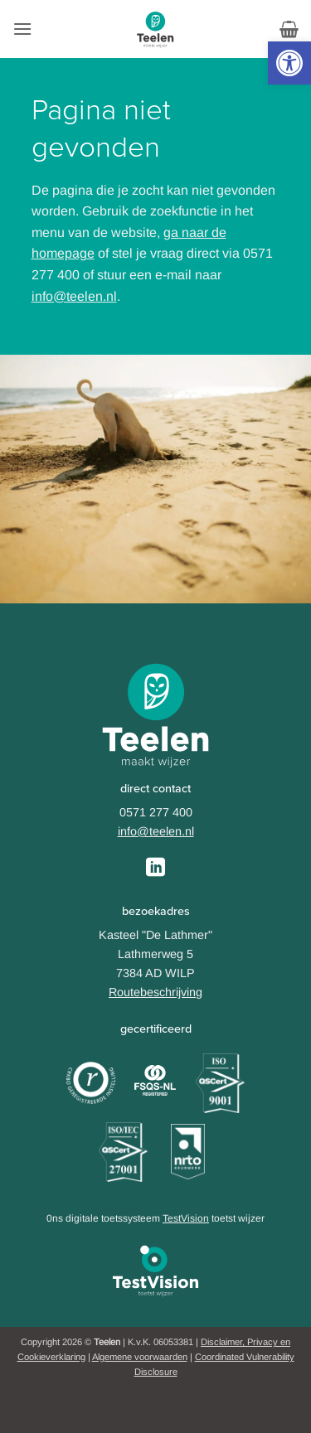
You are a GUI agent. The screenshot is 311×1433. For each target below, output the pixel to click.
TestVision (186, 1218)
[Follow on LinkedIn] (155, 868)
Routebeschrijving (155, 992)
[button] (289, 63)
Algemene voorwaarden (139, 1357)
